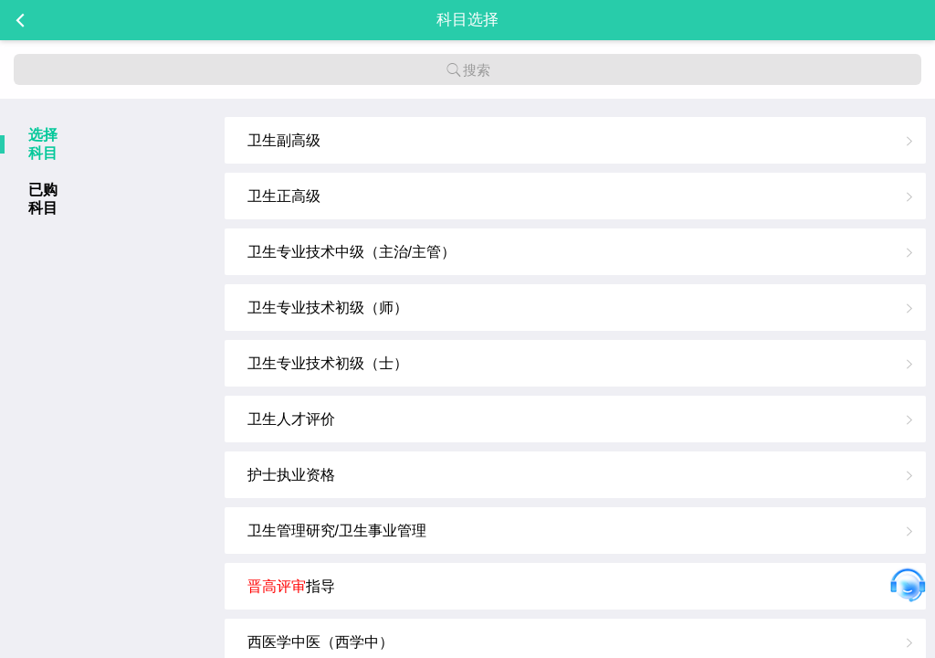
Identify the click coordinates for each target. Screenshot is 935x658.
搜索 (467, 69)
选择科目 (43, 144)
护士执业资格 (291, 475)
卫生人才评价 (291, 419)
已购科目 (43, 199)
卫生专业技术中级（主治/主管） (351, 252)
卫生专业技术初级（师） (327, 307)
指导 (291, 586)
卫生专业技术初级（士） (327, 363)
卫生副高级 (283, 140)
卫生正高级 (283, 196)
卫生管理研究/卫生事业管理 (336, 530)
